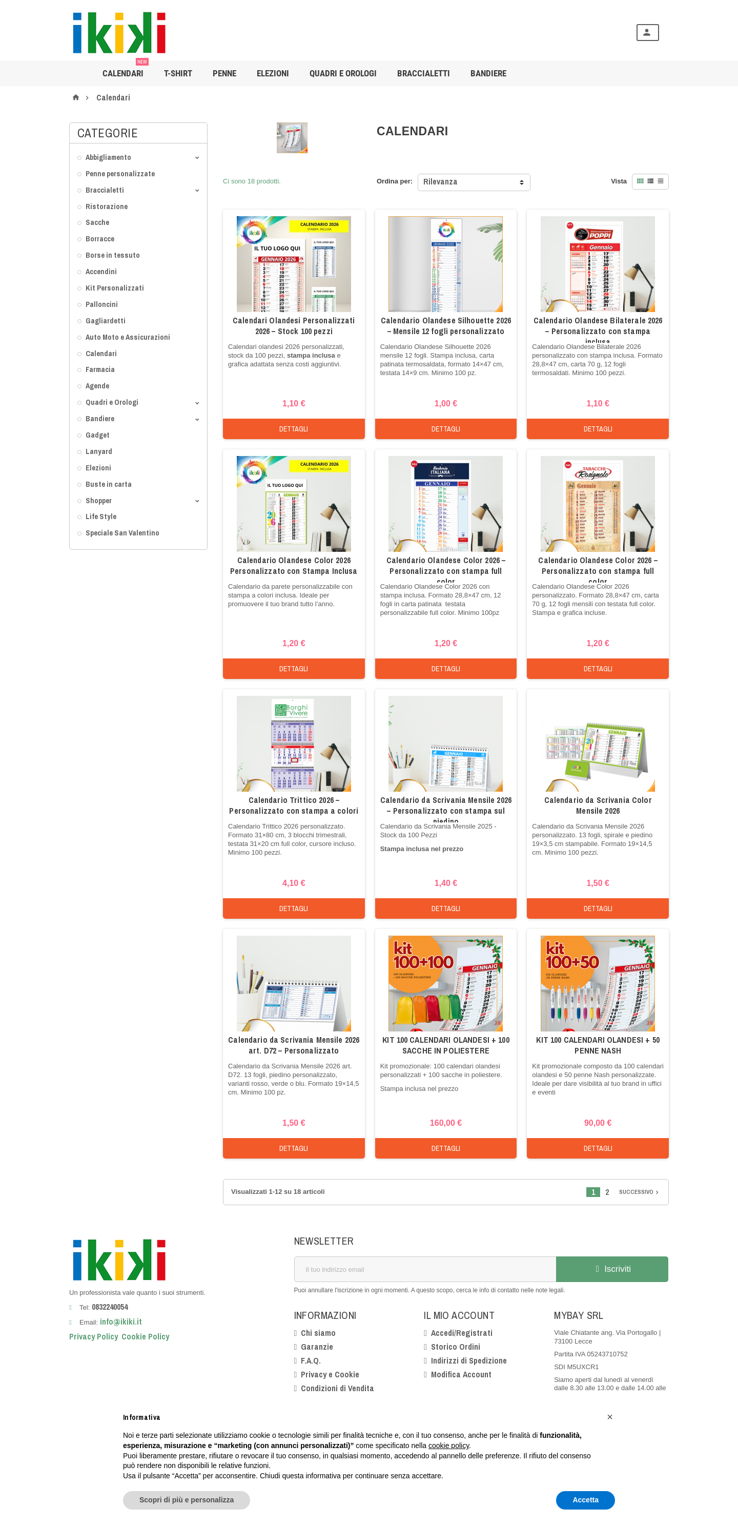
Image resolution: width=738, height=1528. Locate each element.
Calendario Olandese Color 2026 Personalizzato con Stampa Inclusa (294, 565)
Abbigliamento (108, 157)
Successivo (640, 1192)
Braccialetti (423, 73)
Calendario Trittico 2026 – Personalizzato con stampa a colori (293, 805)
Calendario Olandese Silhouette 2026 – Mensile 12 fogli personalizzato (446, 326)
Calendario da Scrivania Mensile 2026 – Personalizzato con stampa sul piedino (445, 810)
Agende (97, 385)
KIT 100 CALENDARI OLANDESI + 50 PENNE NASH (597, 1045)
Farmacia (100, 369)
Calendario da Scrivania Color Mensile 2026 (598, 805)
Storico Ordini (455, 1346)
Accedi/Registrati (462, 1332)
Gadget (98, 435)
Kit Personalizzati (115, 288)
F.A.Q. (311, 1360)
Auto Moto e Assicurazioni (128, 337)
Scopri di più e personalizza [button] (186, 1500)
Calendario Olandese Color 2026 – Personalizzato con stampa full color (445, 570)
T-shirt (178, 73)
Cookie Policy (145, 1336)
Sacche (97, 222)
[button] (610, 1417)
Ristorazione (107, 206)
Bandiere (100, 418)
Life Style (101, 516)
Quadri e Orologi (343, 73)
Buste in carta (109, 484)
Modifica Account (461, 1374)
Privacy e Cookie (330, 1374)
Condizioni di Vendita (337, 1388)
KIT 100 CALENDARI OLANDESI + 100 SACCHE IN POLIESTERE (445, 1045)
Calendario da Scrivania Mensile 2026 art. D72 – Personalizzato (293, 1045)
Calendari (125, 69)
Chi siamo (318, 1332)
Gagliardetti (106, 320)
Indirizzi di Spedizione (469, 1360)
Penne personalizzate (120, 173)
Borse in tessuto (113, 255)
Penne (224, 73)
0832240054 (110, 1306)
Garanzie (317, 1346)
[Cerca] (384, 33)
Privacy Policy (93, 1336)
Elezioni (273, 73)
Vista (619, 181)
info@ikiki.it (120, 1321)
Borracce (100, 238)
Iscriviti (612, 1269)
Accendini (101, 271)
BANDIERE (488, 73)
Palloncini (102, 304)
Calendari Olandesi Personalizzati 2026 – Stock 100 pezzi (294, 326)
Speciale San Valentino (122, 533)
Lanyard (99, 451)
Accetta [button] (585, 1500)
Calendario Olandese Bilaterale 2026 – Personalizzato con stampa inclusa (598, 331)
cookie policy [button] (448, 1445)
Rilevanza (440, 181)
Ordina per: (395, 181)
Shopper (99, 500)
